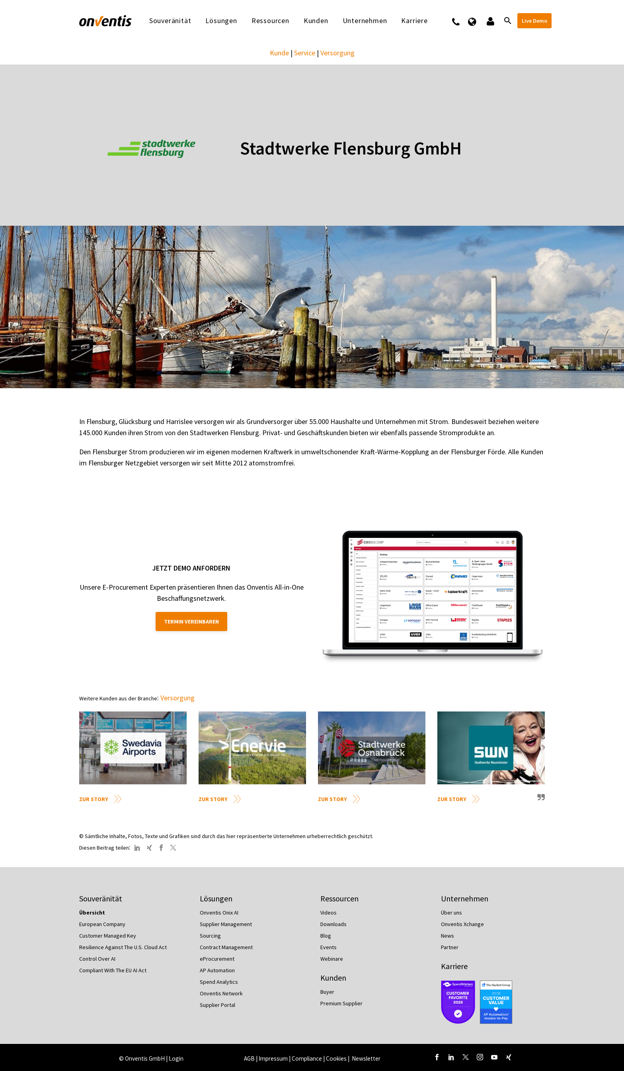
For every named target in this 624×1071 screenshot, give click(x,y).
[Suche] (507, 20)
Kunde (279, 52)
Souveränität (170, 20)
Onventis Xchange (462, 924)
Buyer (327, 991)
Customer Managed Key (107, 935)
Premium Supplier (341, 1003)
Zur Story (93, 799)
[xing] (508, 1057)
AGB (249, 1058)
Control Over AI (97, 958)
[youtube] (494, 1057)
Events (328, 947)
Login (176, 1058)
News (447, 935)
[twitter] (465, 1057)
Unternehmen (365, 20)
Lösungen (221, 20)
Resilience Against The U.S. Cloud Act (123, 947)
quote (540, 800)
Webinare (331, 958)
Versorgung (337, 52)
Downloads (333, 924)
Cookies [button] (336, 1058)
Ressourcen (270, 20)
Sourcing (210, 935)
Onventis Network (221, 993)
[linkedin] (451, 1057)
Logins (490, 20)
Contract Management (226, 947)
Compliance (307, 1058)
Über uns (451, 912)
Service (304, 52)
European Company (102, 924)
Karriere (414, 20)
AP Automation (217, 970)
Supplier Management (226, 924)
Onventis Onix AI (219, 912)
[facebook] (437, 1057)
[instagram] (480, 1057)
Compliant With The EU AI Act (112, 970)
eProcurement (217, 958)
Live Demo (534, 20)
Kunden (316, 20)
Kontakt (461, 20)
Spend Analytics (219, 981)
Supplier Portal (217, 1004)
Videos (328, 912)
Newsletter (366, 1058)
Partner (449, 947)
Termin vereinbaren (191, 621)
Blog (325, 935)
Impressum (274, 1058)
